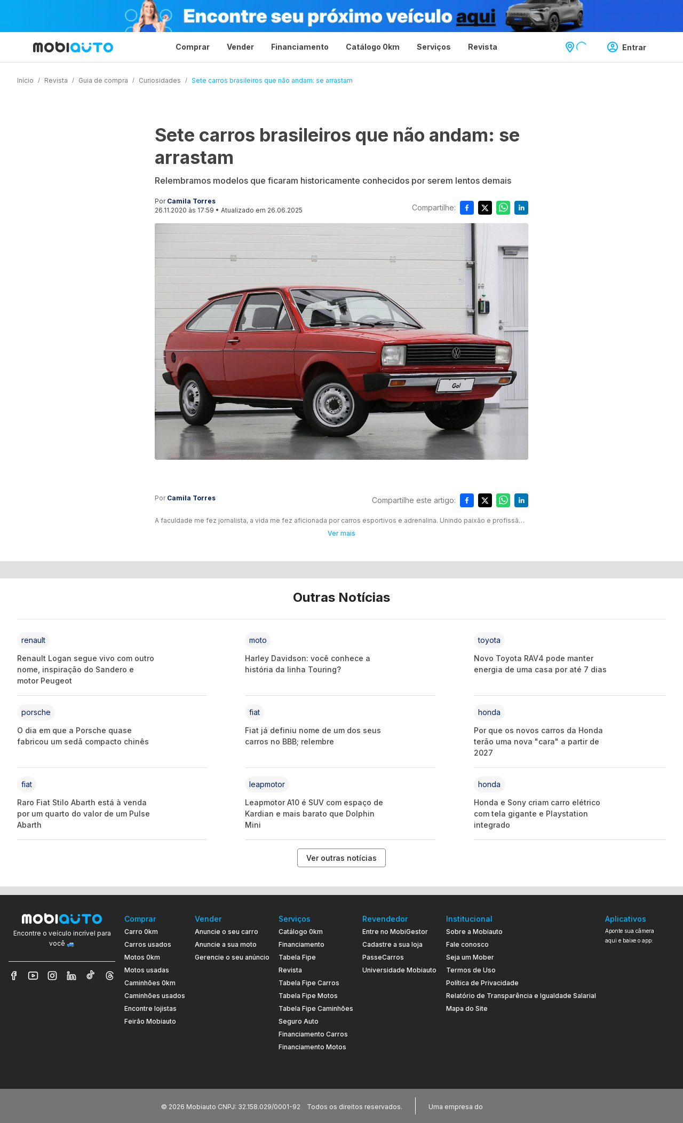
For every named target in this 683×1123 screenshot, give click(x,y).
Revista (290, 970)
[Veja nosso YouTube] (33, 975)
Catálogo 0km (301, 932)
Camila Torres (191, 201)
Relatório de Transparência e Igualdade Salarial (521, 996)
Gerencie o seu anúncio (232, 957)
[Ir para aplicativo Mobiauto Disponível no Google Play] (639, 1029)
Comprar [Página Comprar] (193, 46)
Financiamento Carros (313, 1034)
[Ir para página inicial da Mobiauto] (73, 47)
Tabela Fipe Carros (309, 983)
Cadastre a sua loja (392, 944)
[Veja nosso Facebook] (14, 975)
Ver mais (341, 533)
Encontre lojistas (150, 1008)
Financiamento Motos (312, 1047)
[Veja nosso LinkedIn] (71, 975)
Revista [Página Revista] (482, 46)
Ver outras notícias (341, 857)
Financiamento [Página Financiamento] (300, 46)
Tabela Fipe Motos (308, 996)
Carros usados (147, 944)
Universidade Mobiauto (399, 970)
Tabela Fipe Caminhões (316, 1008)
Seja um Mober (470, 957)
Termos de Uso (471, 970)
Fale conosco (467, 944)
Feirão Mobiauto (150, 1021)
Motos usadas (146, 970)
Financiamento (301, 944)
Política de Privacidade (482, 983)
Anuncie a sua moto (226, 944)
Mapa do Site (467, 1008)
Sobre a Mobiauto (474, 932)
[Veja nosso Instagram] (52, 975)
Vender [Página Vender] (240, 46)
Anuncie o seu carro (226, 932)
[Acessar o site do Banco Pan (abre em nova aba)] (506, 1105)
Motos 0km (142, 957)
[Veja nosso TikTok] (90, 975)
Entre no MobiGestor (395, 932)
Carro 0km (141, 932)
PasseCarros (383, 957)
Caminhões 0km (150, 983)
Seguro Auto (299, 1021)
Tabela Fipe (297, 957)
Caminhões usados (154, 996)
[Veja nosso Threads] (110, 975)
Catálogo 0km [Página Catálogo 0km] (373, 46)
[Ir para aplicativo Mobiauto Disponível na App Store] (639, 1059)
